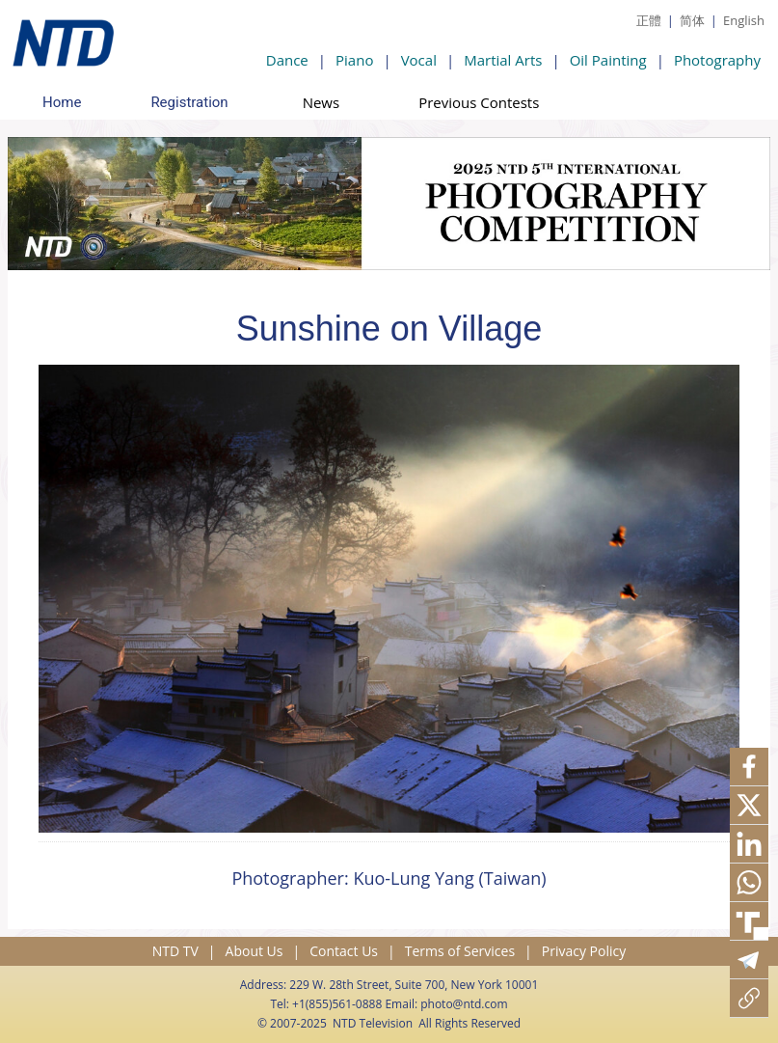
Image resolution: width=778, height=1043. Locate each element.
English (744, 20)
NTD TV (175, 951)
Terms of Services (460, 951)
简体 (692, 20)
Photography (717, 59)
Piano (354, 59)
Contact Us (343, 951)
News (321, 102)
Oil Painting (608, 59)
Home (61, 102)
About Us (254, 951)
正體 (648, 20)
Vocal (419, 59)
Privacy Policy (584, 951)
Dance (287, 59)
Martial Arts (503, 59)
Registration (189, 102)
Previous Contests (478, 102)
